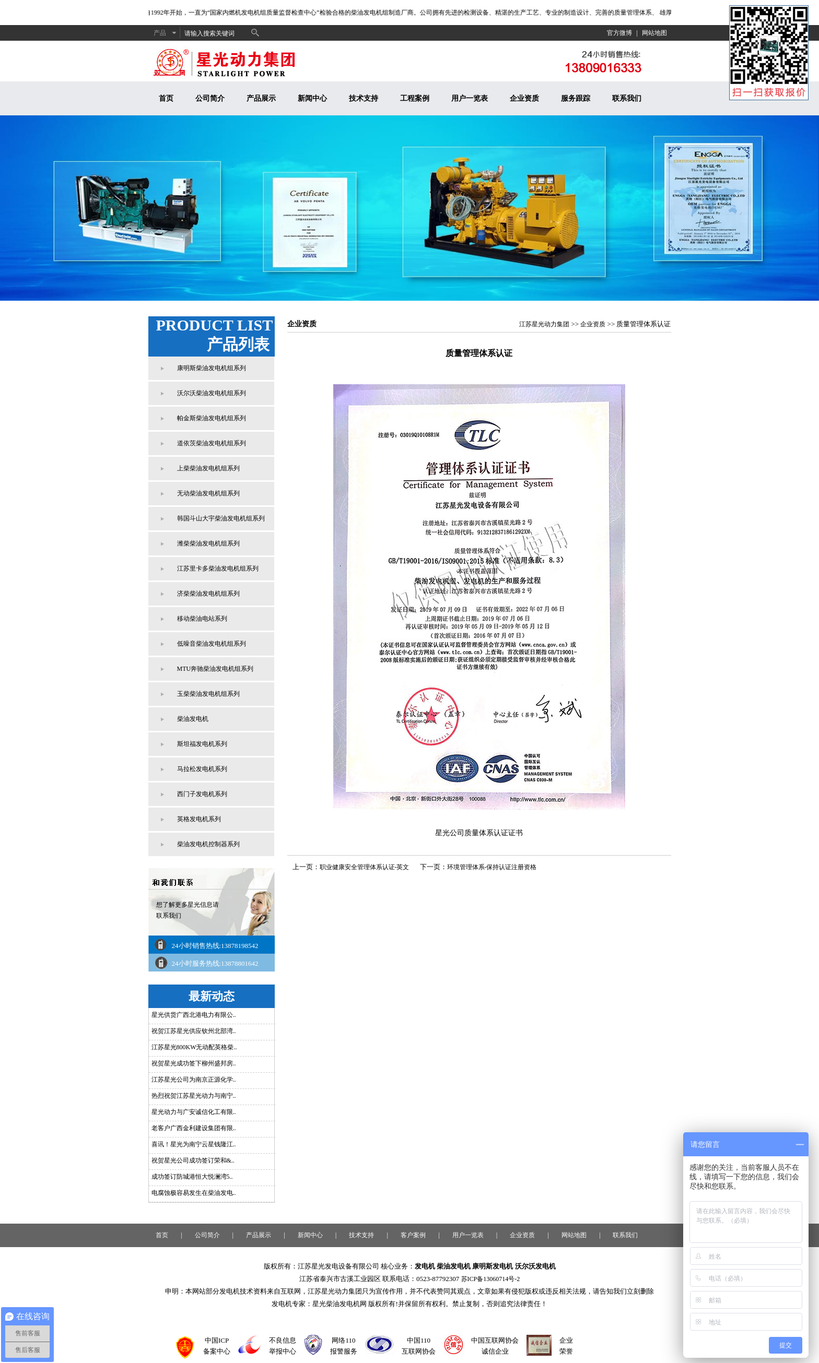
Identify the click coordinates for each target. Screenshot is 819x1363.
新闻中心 (312, 98)
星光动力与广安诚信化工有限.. (193, 1112)
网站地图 (654, 33)
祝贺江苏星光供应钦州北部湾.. (193, 1031)
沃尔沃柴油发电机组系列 (211, 393)
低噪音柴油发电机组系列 (211, 643)
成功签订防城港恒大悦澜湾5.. (192, 1176)
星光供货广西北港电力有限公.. (193, 1014)
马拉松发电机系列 (202, 769)
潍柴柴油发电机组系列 (208, 543)
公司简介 (210, 98)
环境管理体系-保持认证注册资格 (492, 867)
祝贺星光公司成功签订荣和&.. (193, 1160)
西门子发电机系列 (202, 794)
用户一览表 (469, 98)
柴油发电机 (192, 718)
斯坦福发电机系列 (202, 744)
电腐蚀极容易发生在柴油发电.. (193, 1192)
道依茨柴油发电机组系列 (211, 443)
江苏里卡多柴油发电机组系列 (218, 568)
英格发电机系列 (199, 819)
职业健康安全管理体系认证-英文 (365, 867)
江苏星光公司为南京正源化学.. (193, 1079)
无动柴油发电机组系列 (208, 493)
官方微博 (619, 33)
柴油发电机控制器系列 (208, 844)
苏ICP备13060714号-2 (490, 1279)
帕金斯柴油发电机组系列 (211, 418)
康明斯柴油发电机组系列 (211, 368)
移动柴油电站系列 (202, 618)
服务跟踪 (575, 98)
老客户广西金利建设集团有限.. (193, 1128)
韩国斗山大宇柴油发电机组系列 (221, 518)
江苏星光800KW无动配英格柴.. (194, 1047)
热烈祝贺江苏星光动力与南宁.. (193, 1095)
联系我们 (626, 98)
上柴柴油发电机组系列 (208, 468)
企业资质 (524, 98)
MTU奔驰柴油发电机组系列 (215, 668)
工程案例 (414, 98)
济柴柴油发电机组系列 (208, 593)
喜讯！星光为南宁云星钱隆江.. (193, 1144)
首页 (166, 98)
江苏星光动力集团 (544, 324)
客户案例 (413, 1235)
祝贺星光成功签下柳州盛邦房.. (193, 1063)
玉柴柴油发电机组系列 (208, 693)
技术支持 (363, 98)
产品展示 (261, 98)
